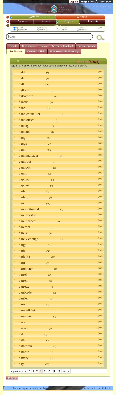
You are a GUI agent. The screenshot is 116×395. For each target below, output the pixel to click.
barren (58, 280)
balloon (58, 90)
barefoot (58, 227)
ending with (63, 30)
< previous (17, 371)
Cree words (28, 46)
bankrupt (58, 161)
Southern (81, 17)
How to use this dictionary (64, 51)
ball (58, 84)
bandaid (58, 132)
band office (58, 120)
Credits (31, 51)
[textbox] (49, 36)
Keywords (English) (62, 46)
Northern (33, 17)
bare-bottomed (58, 209)
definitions (62, 27)
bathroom (58, 346)
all (101, 27)
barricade (58, 292)
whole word (83, 30)
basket (58, 328)
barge (58, 245)
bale (58, 78)
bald (58, 72)
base (58, 304)
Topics (43, 46)
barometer (58, 268)
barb (58, 191)
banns (58, 173)
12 (59, 371)
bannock (58, 167)
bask (58, 322)
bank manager (58, 155)
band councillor (58, 114)
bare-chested (58, 215)
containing (43, 30)
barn (58, 262)
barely (58, 233)
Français (84, 1)
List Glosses (15, 51)
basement (58, 316)
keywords (19, 27)
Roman (46, 21)
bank (58, 149)
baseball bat (58, 310)
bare (58, 203)
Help (42, 51)
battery (58, 358)
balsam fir (58, 96)
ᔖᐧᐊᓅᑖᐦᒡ (106, 2)
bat (58, 334)
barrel (58, 274)
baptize (58, 185)
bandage (58, 126)
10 (49, 371)
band (58, 108)
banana (58, 102)
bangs (58, 143)
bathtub (58, 352)
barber (58, 197)
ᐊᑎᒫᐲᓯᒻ (95, 2)
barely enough (58, 239)
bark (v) (58, 257)
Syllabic (22, 21)
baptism (58, 179)
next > (66, 371)
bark (58, 251)
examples (43, 27)
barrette (58, 286)
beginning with (21, 30)
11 (53, 371)
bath (58, 340)
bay (58, 364)
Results (13, 46)
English (74, 1)
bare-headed (58, 221)
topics (81, 27)
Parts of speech (86, 46)
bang (58, 138)
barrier (58, 298)
